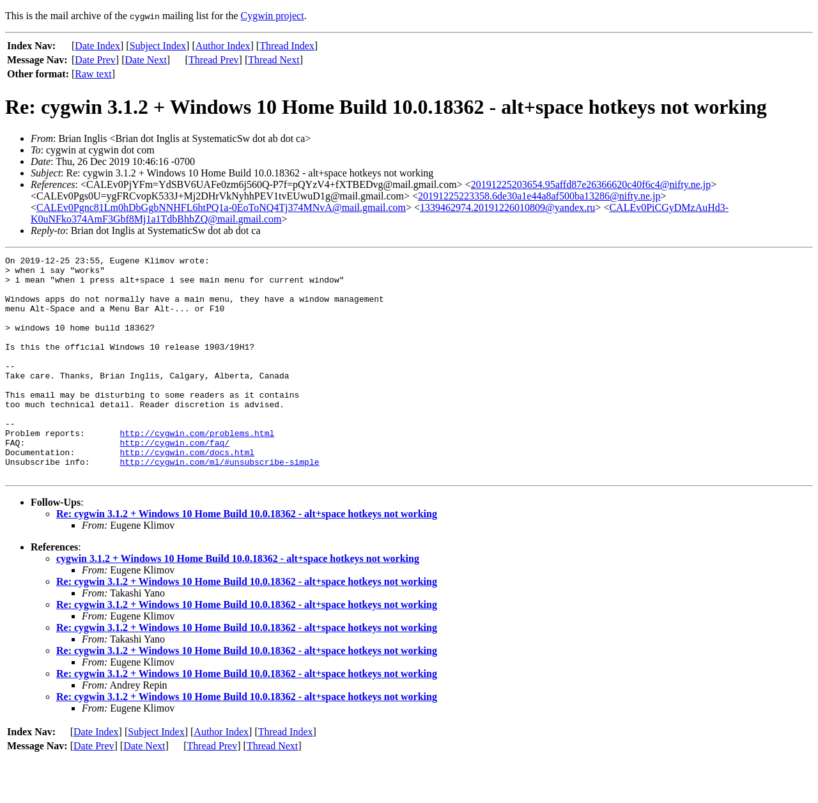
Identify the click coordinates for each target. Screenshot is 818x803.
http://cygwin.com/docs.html (187, 492)
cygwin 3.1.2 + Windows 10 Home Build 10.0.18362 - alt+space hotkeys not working (237, 602)
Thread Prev (214, 59)
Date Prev (95, 59)
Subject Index (158, 45)
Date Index (97, 45)
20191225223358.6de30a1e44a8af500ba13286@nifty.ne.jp (539, 196)
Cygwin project (272, 15)
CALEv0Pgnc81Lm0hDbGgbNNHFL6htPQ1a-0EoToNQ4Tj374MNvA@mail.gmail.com (221, 207)
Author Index (223, 45)
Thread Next (273, 59)
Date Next (146, 59)
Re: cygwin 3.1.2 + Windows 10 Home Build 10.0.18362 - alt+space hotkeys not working (246, 557)
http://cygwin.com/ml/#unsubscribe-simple (219, 504)
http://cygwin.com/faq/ (174, 481)
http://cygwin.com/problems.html (197, 469)
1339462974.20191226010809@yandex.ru (507, 207)
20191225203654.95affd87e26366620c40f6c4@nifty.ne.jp (591, 184)
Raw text (93, 73)
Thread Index (286, 45)
